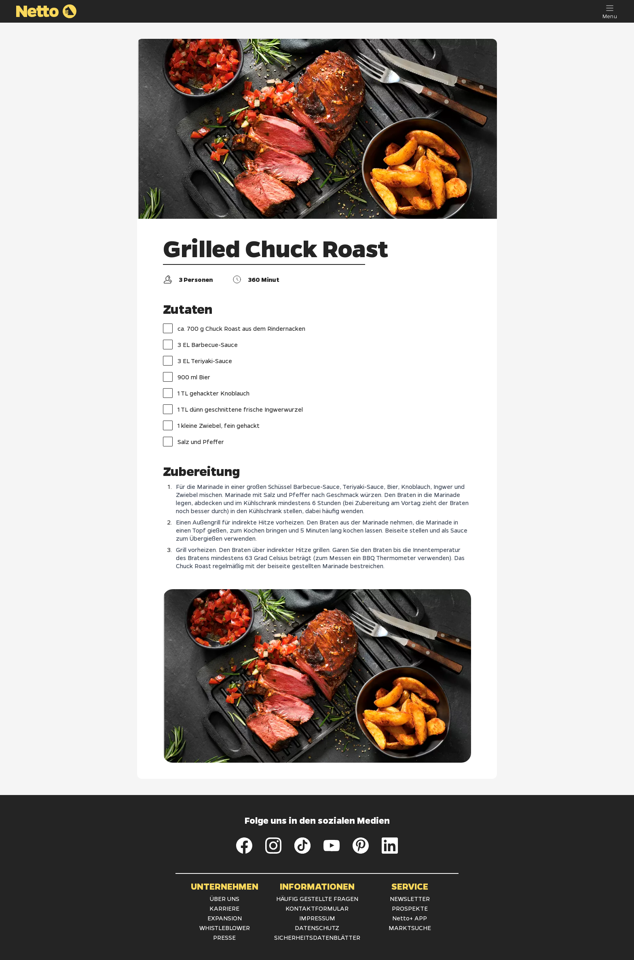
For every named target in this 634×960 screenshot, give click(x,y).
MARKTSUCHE (410, 928)
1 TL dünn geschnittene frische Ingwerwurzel (233, 409)
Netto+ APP (409, 918)
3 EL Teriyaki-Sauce (197, 361)
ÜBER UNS (224, 898)
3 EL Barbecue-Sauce (200, 344)
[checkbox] (168, 328)
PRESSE (224, 937)
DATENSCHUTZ (317, 928)
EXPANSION (224, 918)
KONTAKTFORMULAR (317, 908)
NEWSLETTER (410, 898)
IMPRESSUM (317, 918)
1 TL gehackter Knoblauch (206, 393)
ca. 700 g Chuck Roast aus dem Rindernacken (234, 328)
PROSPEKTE (410, 908)
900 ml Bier (186, 377)
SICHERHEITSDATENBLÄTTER (317, 937)
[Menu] (610, 11)
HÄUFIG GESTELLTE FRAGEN (317, 898)
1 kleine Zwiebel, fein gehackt (211, 425)
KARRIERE (224, 908)
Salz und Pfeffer (193, 441)
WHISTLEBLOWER (224, 928)
